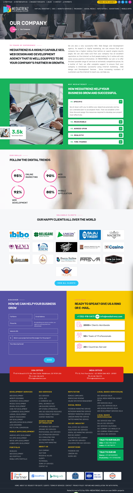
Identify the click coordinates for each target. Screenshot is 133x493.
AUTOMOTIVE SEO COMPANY (78, 438)
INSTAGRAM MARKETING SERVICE (79, 411)
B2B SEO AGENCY (74, 435)
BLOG (49, 2)
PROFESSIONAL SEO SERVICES (50, 432)
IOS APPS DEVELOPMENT (18, 438)
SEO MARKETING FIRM (46, 440)
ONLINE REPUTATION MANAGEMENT (80, 401)
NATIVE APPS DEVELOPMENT (19, 441)
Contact (68, 485)
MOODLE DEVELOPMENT (18, 404)
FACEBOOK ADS (73, 451)
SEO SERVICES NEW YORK (106, 421)
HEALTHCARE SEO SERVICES (78, 430)
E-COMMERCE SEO (45, 401)
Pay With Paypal (112, 485)
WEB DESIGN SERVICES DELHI (107, 408)
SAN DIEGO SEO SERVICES (106, 434)
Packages (78, 9)
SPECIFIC (76, 102)
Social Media (89, 9)
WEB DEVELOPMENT (16, 396)
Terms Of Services (57, 485)
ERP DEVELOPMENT (16, 420)
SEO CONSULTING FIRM (47, 437)
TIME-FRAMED (79, 142)
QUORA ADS (72, 456)
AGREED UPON (79, 129)
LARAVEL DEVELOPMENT (18, 414)
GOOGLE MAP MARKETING (48, 443)
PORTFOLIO (7, 2)
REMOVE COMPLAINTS (75, 396)
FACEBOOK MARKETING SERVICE (79, 409)
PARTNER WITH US (20, 2)
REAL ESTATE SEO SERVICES (78, 427)
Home (15, 29)
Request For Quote (35, 485)
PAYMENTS (67, 2)
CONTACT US (43, 466)
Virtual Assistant (42, 9)
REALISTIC (77, 135)
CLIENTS (42, 458)
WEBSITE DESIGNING (17, 398)
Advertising (114, 9)
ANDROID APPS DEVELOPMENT (20, 435)
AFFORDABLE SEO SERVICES (49, 427)
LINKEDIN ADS (73, 453)
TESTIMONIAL (43, 461)
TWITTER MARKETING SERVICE (78, 419)
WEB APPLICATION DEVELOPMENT (21, 422)
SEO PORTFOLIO (15, 456)
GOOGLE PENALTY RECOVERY (49, 414)
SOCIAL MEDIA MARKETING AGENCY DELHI (109, 399)
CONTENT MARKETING (46, 417)
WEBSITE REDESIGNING (18, 417)
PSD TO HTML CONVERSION (19, 428)
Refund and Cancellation (95, 485)
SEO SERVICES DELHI (104, 396)
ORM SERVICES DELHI (104, 403)
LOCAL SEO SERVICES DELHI (107, 406)
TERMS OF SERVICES (46, 464)
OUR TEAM (42, 453)
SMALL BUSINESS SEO (46, 404)
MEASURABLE (78, 122)
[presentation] (24, 360)
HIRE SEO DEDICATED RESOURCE (50, 412)
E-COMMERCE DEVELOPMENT (20, 412)
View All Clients (67, 283)
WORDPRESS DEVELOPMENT (19, 401)
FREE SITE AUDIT (107, 2)
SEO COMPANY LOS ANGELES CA (108, 429)
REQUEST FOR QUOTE (37, 2)
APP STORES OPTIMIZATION (48, 409)
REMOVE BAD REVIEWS (76, 398)
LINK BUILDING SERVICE (47, 406)
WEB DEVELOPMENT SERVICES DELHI (110, 411)
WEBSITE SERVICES (65, 9)
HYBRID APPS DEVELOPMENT (20, 443)
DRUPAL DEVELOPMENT (18, 406)
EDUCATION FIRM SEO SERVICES (79, 443)
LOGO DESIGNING (16, 425)
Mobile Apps (126, 9)
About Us (23, 485)
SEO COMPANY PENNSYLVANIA (107, 431)
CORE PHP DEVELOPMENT (18, 409)
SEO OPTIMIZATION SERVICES (49, 435)
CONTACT (57, 2)
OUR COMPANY (44, 450)
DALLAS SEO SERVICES (105, 423)
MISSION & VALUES (45, 456)
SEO (53, 9)
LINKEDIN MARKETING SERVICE (78, 417)
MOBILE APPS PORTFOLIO (18, 459)
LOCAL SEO (43, 398)
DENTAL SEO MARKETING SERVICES (80, 432)
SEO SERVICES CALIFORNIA (106, 426)
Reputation (102, 9)
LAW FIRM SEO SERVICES (77, 440)
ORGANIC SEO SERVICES (47, 429)
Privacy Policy (78, 485)
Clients (46, 485)
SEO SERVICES (44, 396)
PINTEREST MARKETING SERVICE (79, 414)
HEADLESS (13, 451)
